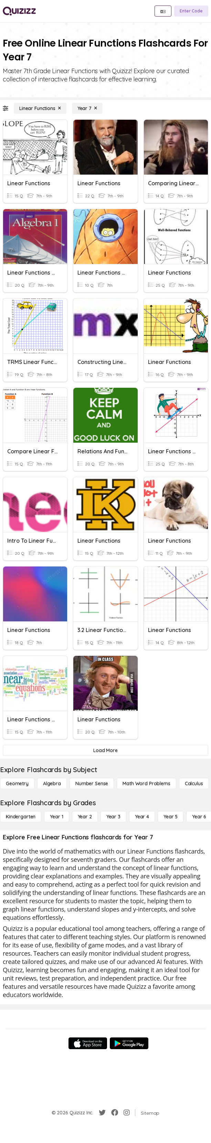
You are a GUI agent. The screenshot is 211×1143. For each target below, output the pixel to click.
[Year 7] (87, 108)
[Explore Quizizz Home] (19, 11)
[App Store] (87, 1043)
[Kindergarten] (20, 816)
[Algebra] (52, 783)
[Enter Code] (191, 11)
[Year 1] (56, 816)
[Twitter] (102, 1112)
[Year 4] (142, 816)
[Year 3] (113, 816)
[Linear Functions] (40, 108)
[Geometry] (17, 783)
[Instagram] (127, 1112)
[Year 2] (85, 816)
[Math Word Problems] (146, 783)
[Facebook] (114, 1112)
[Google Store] (129, 1043)
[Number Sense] (92, 783)
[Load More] (105, 750)
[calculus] (194, 783)
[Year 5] (170, 816)
